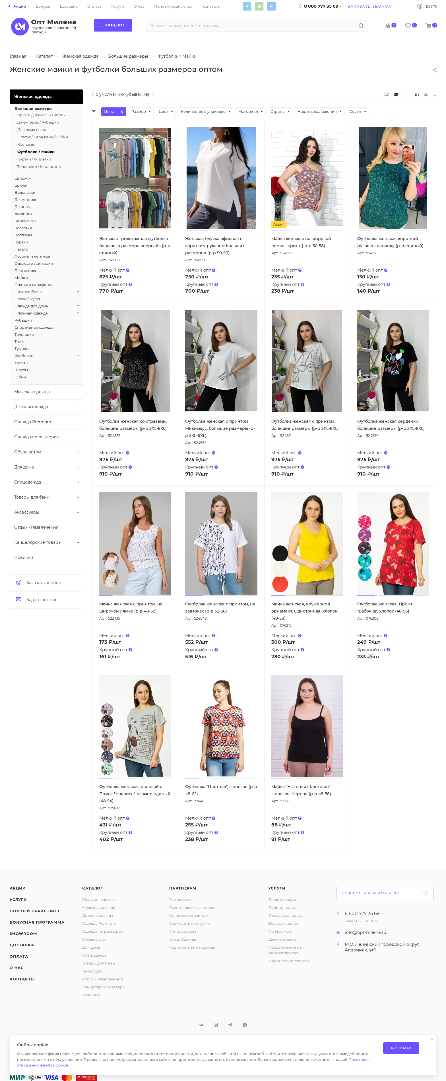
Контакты (22, 979)
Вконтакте (271, 6)
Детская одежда (97, 915)
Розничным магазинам (191, 907)
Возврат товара (283, 923)
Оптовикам (180, 899)
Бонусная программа (37, 922)
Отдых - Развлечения (102, 979)
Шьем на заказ (282, 939)
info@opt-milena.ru (365, 932)
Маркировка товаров (289, 961)
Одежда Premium (99, 923)
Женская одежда (98, 899)
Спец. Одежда (182, 939)
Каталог (92, 888)
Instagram (216, 1025)
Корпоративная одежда (192, 947)
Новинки (91, 995)
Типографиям (182, 931)
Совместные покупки (189, 923)
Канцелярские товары (103, 987)
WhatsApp (259, 6)
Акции (18, 888)
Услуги (18, 899)
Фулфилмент (280, 931)
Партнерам (183, 888)
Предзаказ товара (285, 915)
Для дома (91, 947)
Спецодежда (94, 955)
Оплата (19, 956)
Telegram (247, 6)
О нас (17, 967)
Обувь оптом (94, 939)
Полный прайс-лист (35, 911)
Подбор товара (283, 907)
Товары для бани (98, 963)
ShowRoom (23, 933)
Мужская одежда (98, 907)
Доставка (22, 945)
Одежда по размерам (103, 931)
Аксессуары (93, 971)
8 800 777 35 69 (362, 913)
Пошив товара (282, 899)
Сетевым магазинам (188, 915)
